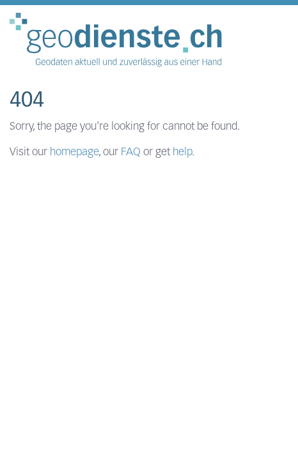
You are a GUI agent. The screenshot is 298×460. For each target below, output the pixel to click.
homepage (74, 152)
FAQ (131, 152)
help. (183, 152)
